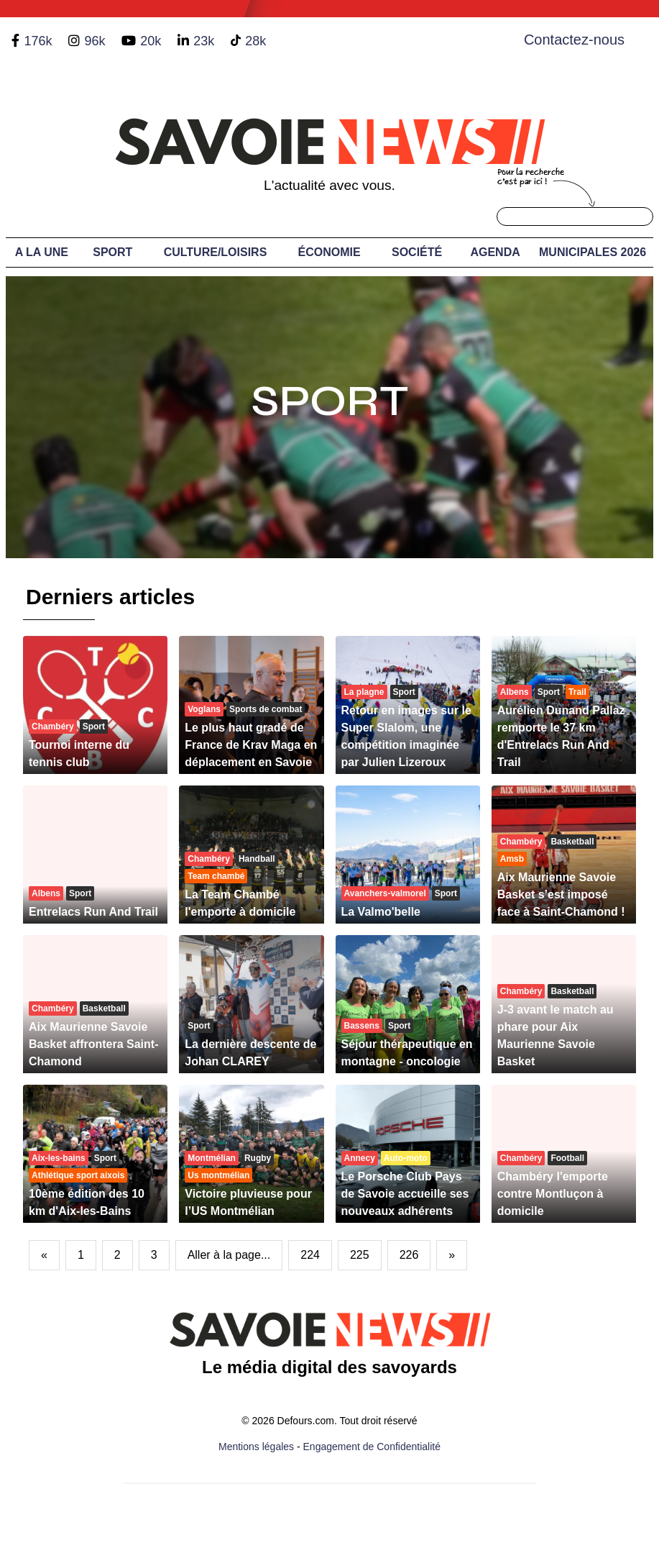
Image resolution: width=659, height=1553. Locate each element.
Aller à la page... (229, 1255)
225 (359, 1255)
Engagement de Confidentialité (372, 1446)
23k (203, 41)
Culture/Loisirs (215, 252)
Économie (329, 252)
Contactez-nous (574, 39)
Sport (112, 252)
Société (417, 252)
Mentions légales (256, 1446)
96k (94, 41)
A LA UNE (41, 252)
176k (38, 41)
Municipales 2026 (592, 252)
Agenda (495, 252)
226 (409, 1255)
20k (150, 41)
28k (255, 41)
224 (310, 1255)
